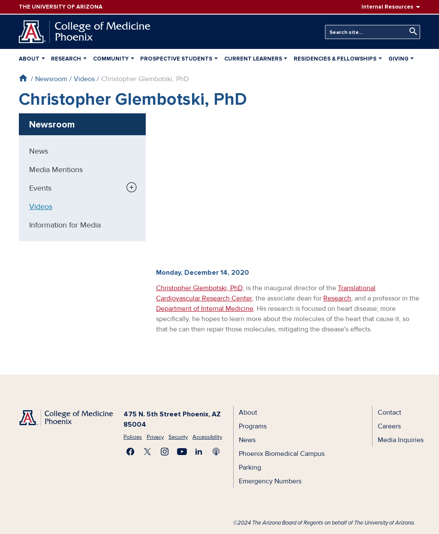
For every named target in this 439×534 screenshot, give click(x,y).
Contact (389, 412)
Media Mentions (56, 169)
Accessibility (207, 437)
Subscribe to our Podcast (216, 451)
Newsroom (51, 79)
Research (66, 58)
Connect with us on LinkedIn (199, 451)
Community (111, 58)
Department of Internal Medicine (204, 308)
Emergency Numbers (270, 481)
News (38, 151)
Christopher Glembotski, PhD (199, 288)
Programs (253, 426)
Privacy (155, 437)
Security (178, 437)
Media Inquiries (401, 440)
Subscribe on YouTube (182, 451)
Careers (389, 426)
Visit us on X (147, 451)
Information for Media (65, 225)
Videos (84, 79)
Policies (132, 437)
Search (411, 31)
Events (40, 188)
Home (23, 78)
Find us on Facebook (130, 451)
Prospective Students (176, 58)
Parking (250, 467)
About (29, 58)
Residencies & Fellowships (335, 58)
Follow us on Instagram (164, 451)
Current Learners (253, 58)
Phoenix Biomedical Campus (282, 453)
